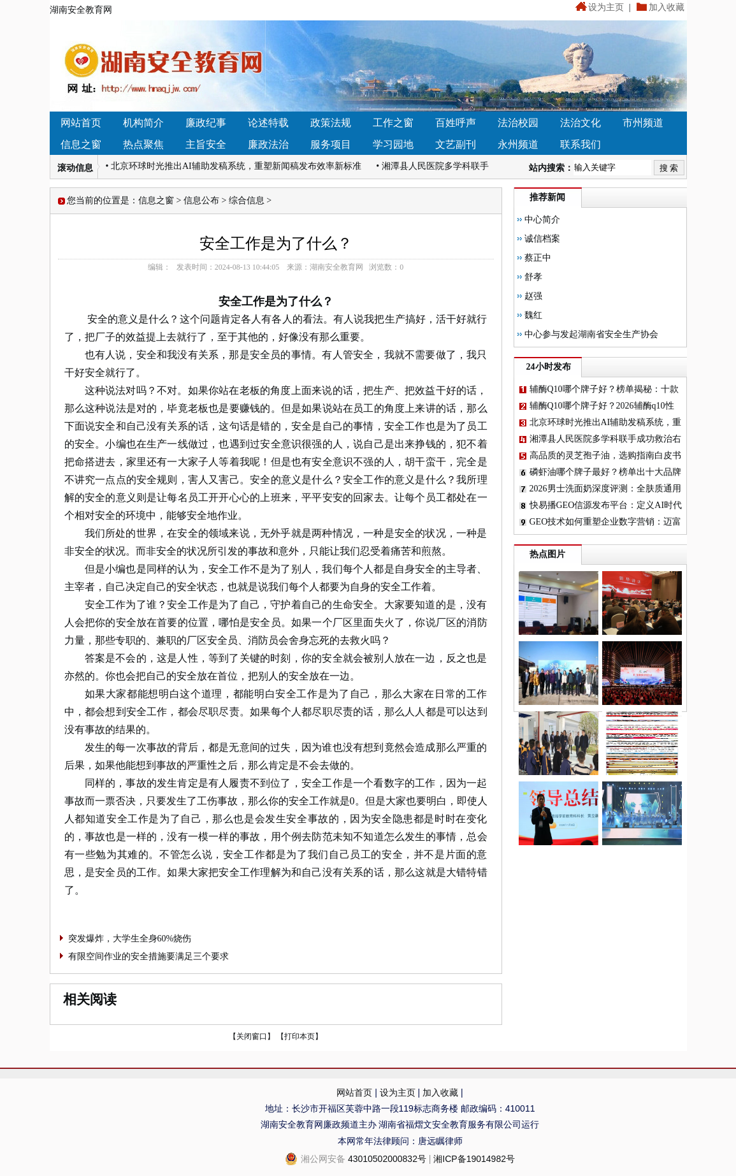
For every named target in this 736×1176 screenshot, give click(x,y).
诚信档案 (542, 238)
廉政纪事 (205, 122)
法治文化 (580, 122)
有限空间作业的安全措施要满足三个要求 (148, 956)
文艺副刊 (455, 144)
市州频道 (643, 122)
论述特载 (268, 122)
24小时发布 (548, 367)
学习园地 (393, 144)
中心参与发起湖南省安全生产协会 (591, 334)
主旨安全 (205, 144)
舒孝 (533, 277)
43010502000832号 (387, 1159)
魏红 (533, 315)
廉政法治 (268, 144)
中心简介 (542, 219)
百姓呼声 (455, 122)
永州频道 (518, 144)
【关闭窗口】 (252, 1036)
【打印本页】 (299, 1036)
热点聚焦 (143, 144)
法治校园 (518, 122)
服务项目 (330, 144)
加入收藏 (666, 7)
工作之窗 (393, 122)
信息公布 (201, 200)
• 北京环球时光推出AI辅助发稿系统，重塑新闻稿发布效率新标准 (233, 166)
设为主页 (606, 7)
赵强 (533, 296)
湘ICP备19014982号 (474, 1159)
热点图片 (547, 554)
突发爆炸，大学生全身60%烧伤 (130, 938)
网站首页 (81, 122)
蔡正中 (537, 258)
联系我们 (580, 144)
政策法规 (330, 122)
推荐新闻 (547, 197)
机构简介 (143, 122)
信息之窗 (81, 144)
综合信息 (246, 200)
